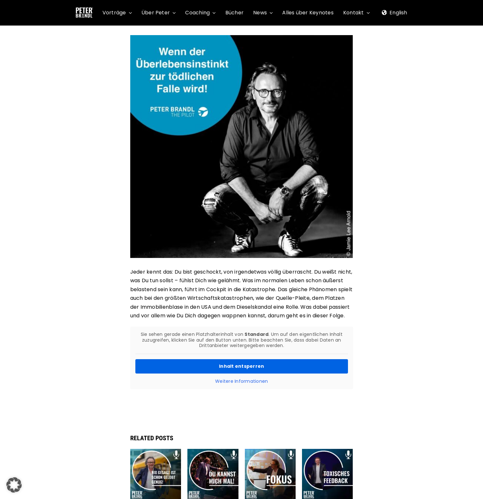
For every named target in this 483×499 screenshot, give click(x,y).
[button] (14, 485)
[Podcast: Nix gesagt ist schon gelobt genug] (155, 453)
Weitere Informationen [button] (241, 381)
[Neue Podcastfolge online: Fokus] (270, 453)
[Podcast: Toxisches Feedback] (327, 453)
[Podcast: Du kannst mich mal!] (212, 453)
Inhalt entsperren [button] (241, 366)
